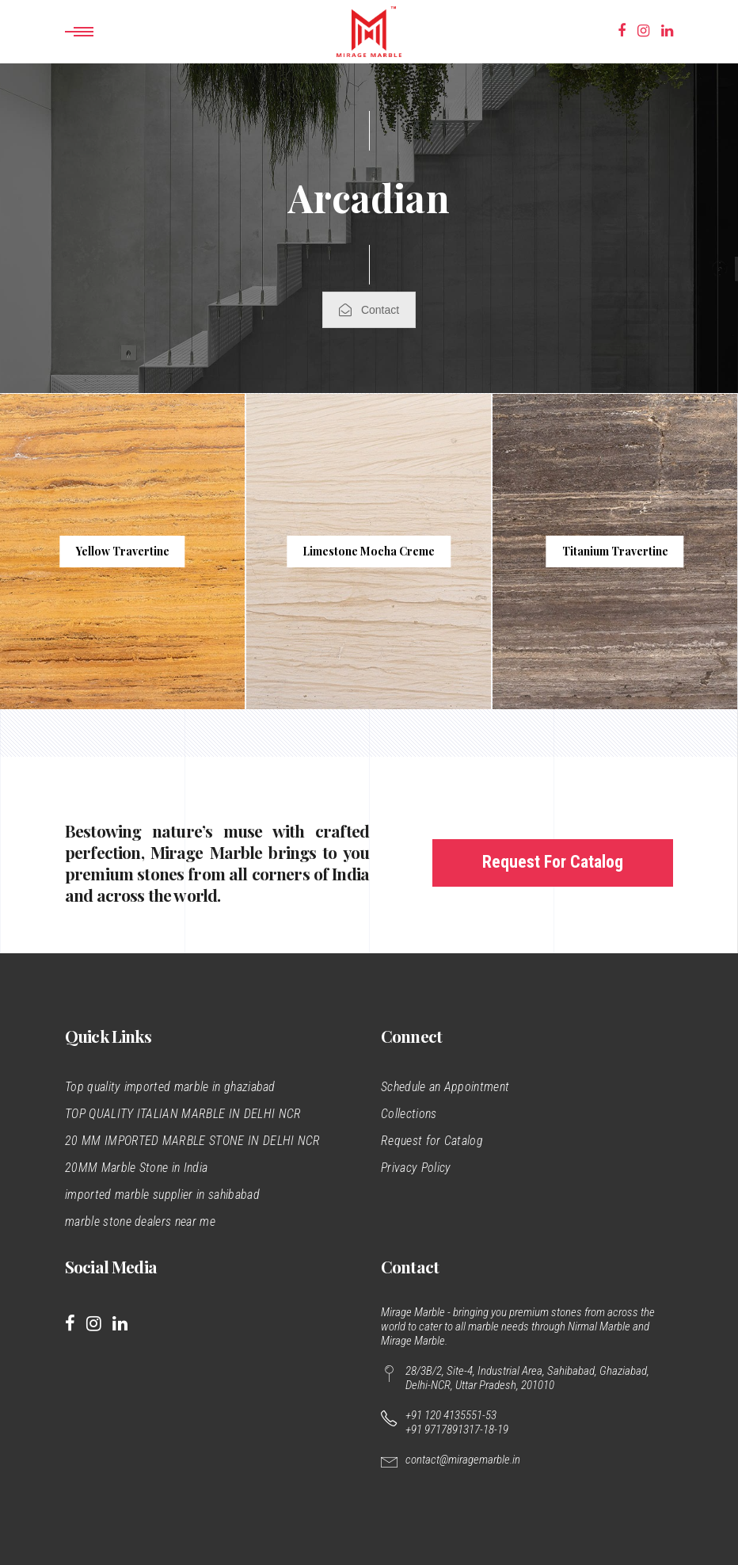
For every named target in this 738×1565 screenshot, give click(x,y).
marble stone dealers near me (140, 1221)
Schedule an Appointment (445, 1086)
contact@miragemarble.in (462, 1459)
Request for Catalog (432, 1140)
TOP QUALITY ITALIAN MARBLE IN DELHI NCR (183, 1113)
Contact (369, 309)
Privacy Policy (416, 1167)
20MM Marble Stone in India (136, 1167)
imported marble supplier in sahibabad (162, 1194)
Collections (409, 1113)
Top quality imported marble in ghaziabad (170, 1086)
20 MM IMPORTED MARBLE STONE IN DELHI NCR (193, 1140)
